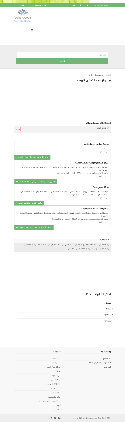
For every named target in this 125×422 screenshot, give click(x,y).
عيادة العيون (91, 167)
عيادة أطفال (56, 167)
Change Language (101, 5)
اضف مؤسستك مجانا (38, 5)
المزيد (99, 128)
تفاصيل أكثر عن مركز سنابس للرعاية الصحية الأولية (36, 181)
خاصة (105, 213)
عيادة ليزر (104, 170)
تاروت (90, 75)
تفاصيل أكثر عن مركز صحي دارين (29, 203)
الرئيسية (108, 75)
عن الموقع (107, 358)
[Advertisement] (64, 102)
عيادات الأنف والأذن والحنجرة (73, 167)
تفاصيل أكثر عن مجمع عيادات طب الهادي (32, 157)
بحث (62, 60)
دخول (20, 5)
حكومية (107, 314)
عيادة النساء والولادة (41, 167)
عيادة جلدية (103, 167)
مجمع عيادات (98, 75)
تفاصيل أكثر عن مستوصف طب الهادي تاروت (34, 227)
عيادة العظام (73, 213)
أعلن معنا (107, 367)
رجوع (18, 129)
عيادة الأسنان (26, 167)
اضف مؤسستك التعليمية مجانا (100, 362)
